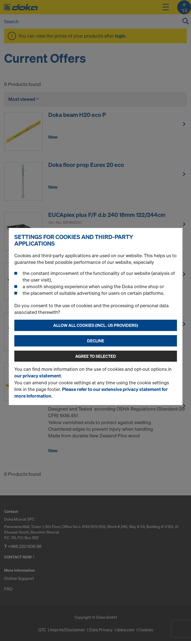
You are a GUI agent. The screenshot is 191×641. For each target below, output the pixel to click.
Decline (95, 340)
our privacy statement (37, 375)
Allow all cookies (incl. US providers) (95, 325)
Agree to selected (95, 356)
